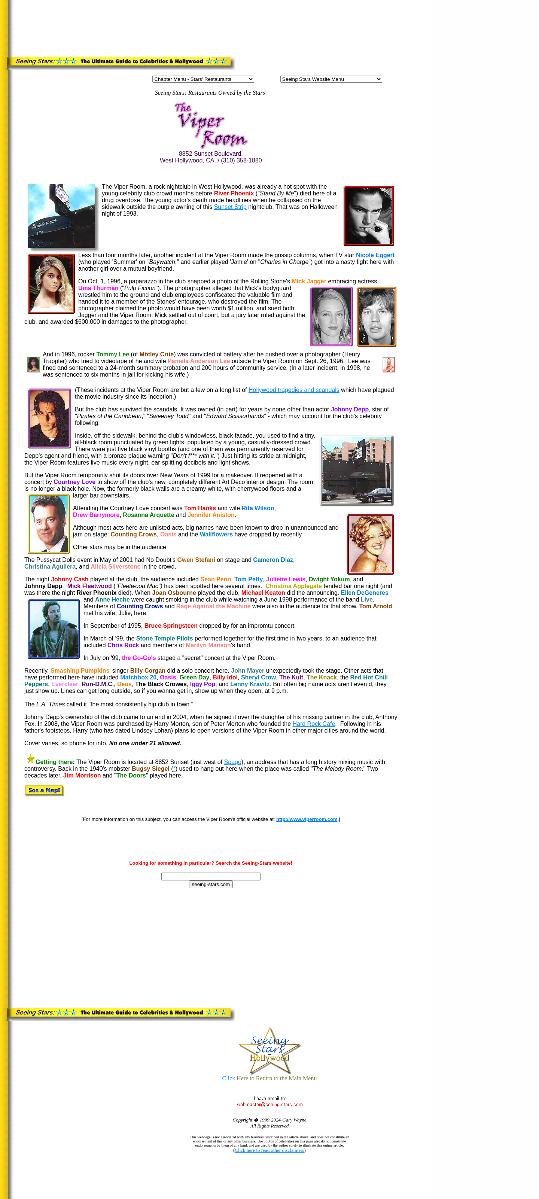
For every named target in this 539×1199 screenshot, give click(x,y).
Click (229, 1078)
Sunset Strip (230, 207)
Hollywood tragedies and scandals (294, 390)
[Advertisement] (161, 27)
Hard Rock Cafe (313, 724)
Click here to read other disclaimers (269, 1150)
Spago (232, 762)
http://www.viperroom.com (306, 819)
